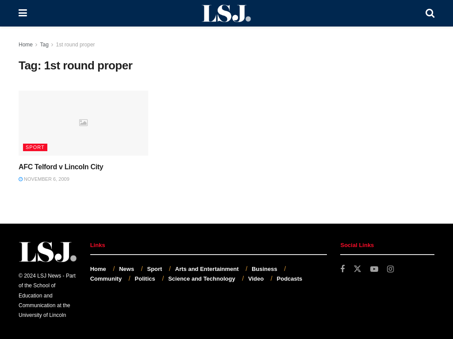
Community (106, 278)
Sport (35, 147)
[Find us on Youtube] (374, 269)
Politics (145, 278)
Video (256, 278)
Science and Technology (201, 278)
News (126, 269)
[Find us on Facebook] (342, 269)
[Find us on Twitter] (357, 269)
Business (264, 269)
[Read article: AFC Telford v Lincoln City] (83, 123)
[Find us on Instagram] (390, 269)
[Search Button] (430, 13)
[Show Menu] (23, 13)
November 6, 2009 (44, 179)
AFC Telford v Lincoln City (61, 167)
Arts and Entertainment (207, 269)
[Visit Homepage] (226, 13)
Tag (44, 45)
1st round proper (75, 45)
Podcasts (290, 278)
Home (26, 45)
